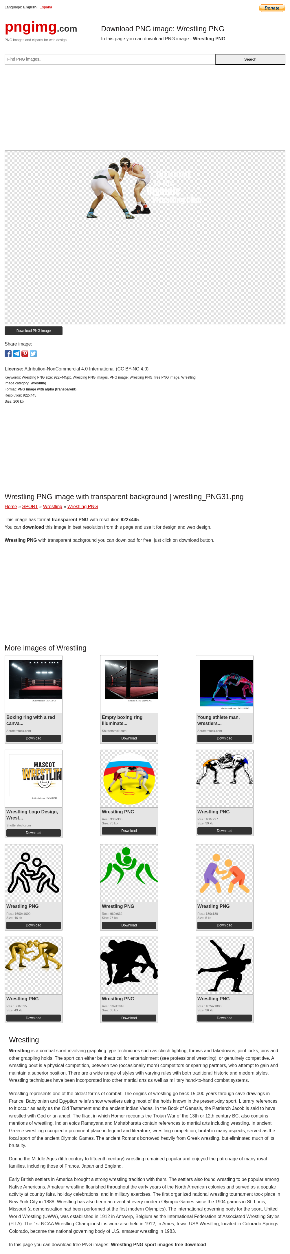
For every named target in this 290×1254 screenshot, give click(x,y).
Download (33, 738)
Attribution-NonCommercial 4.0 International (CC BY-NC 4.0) (86, 368)
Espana (46, 7)
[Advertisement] (145, 109)
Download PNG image (33, 331)
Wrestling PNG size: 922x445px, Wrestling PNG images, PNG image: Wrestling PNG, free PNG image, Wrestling (109, 377)
